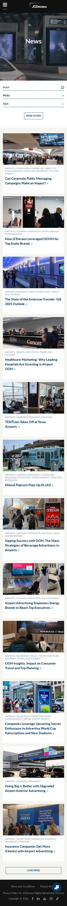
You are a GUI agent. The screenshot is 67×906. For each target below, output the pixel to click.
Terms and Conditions (23, 886)
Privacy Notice (48, 886)
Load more (33, 870)
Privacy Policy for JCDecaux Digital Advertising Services (33, 893)
